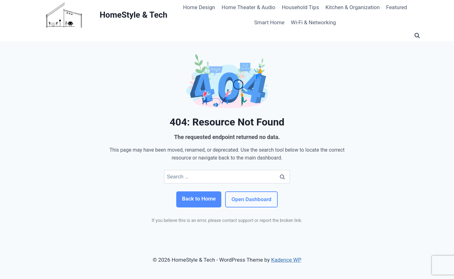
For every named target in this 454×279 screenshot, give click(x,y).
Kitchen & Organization (352, 7)
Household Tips (300, 7)
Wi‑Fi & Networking (313, 22)
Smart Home (269, 22)
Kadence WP (286, 260)
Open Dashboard (251, 199)
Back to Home (199, 198)
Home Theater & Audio (249, 7)
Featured (396, 7)
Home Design (199, 7)
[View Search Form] (417, 35)
